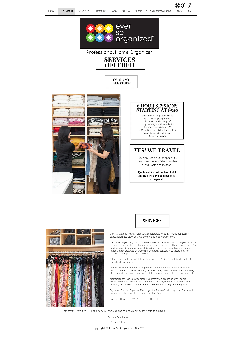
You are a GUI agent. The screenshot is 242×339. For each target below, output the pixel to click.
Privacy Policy (118, 322)
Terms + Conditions (118, 317)
